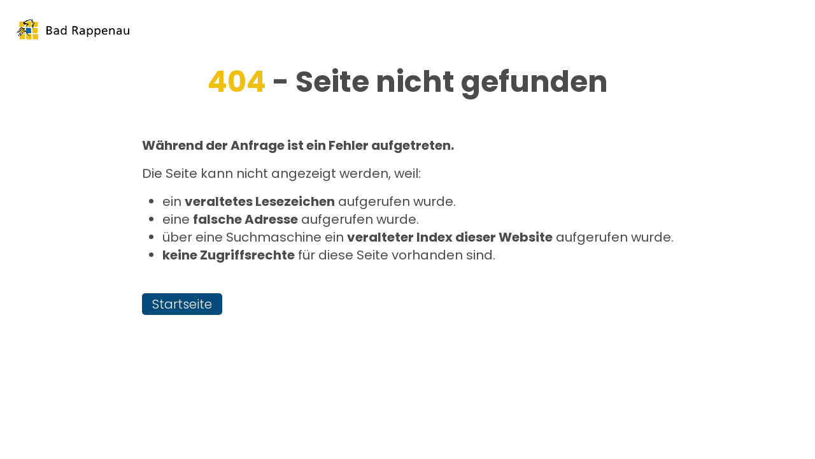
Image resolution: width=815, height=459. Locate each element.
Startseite (182, 304)
